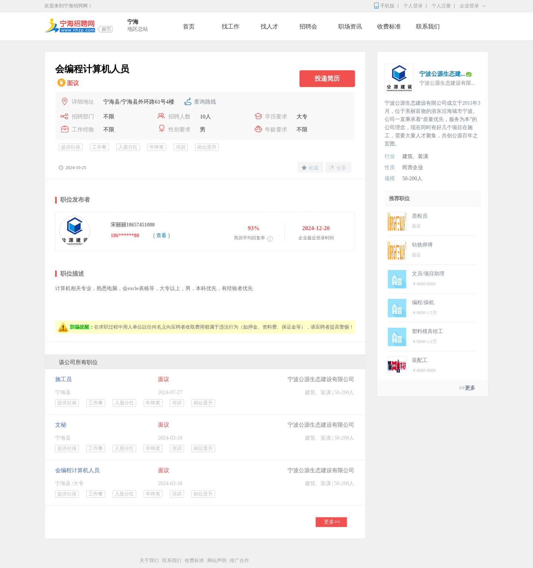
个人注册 (441, 6)
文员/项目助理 (428, 273)
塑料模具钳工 (427, 331)
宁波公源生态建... (442, 74)
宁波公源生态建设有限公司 (321, 379)
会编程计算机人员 (77, 470)
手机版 (387, 6)
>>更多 (467, 388)
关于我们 (149, 560)
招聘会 (308, 26)
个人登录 (413, 6)
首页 (189, 26)
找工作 (230, 26)
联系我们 (428, 26)
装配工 (420, 360)
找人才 (269, 26)
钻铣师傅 (422, 245)
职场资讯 (350, 26)
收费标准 (389, 26)
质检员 (420, 216)
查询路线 (205, 102)
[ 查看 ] (161, 235)
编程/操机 (423, 302)
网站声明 (217, 560)
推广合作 (239, 560)
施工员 (63, 379)
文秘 (60, 425)
